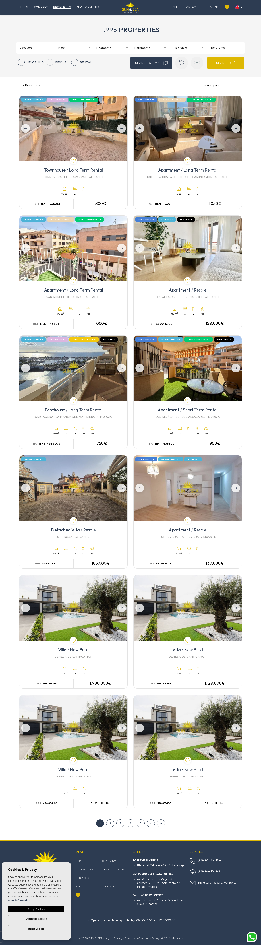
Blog (79, 886)
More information (19, 900)
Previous (24, 128)
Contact (190, 7)
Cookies (130, 938)
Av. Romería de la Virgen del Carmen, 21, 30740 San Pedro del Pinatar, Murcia (157, 883)
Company (41, 7)
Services (82, 878)
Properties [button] (62, 7)
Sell (176, 7)
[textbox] (37, 48)
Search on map (151, 63)
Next (122, 128)
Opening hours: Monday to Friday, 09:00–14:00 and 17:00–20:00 (130, 920)
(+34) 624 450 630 (205, 872)
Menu (210, 7)
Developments (87, 7)
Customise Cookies (36, 918)
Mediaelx (177, 938)
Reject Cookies (36, 928)
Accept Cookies (36, 909)
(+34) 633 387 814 (205, 861)
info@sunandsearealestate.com (214, 883)
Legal (108, 938)
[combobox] (36, 47)
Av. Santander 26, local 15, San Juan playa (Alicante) (158, 902)
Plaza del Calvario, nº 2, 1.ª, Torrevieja (158, 865)
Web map (143, 938)
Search (225, 63)
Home (24, 7)
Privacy (118, 938)
